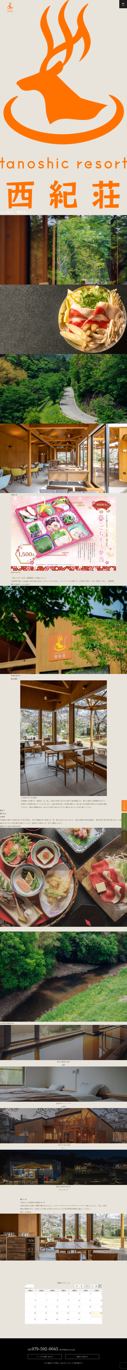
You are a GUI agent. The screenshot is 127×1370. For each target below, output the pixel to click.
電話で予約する (82, 1356)
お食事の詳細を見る (7, 1023)
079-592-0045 (45, 1349)
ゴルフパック (124, 837)
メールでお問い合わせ (45, 1356)
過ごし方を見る (25, 1212)
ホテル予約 (124, 806)
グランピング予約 (124, 821)
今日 (87, 1286)
